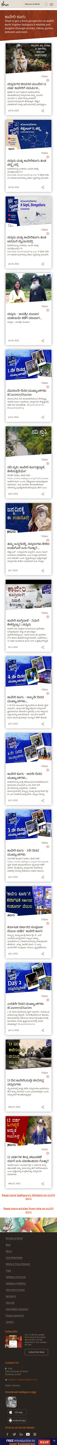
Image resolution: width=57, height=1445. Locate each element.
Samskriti (11, 1296)
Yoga (8, 1270)
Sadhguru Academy (16, 1283)
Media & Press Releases (18, 1264)
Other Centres (12, 1385)
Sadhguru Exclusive (16, 1277)
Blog (8, 1245)
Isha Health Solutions (17, 1309)
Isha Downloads (14, 1257)
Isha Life (10, 1303)
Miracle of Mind (14, 1238)
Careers (10, 1322)
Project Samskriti (15, 1315)
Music (9, 1251)
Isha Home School (15, 1290)
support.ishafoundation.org (22, 1379)
